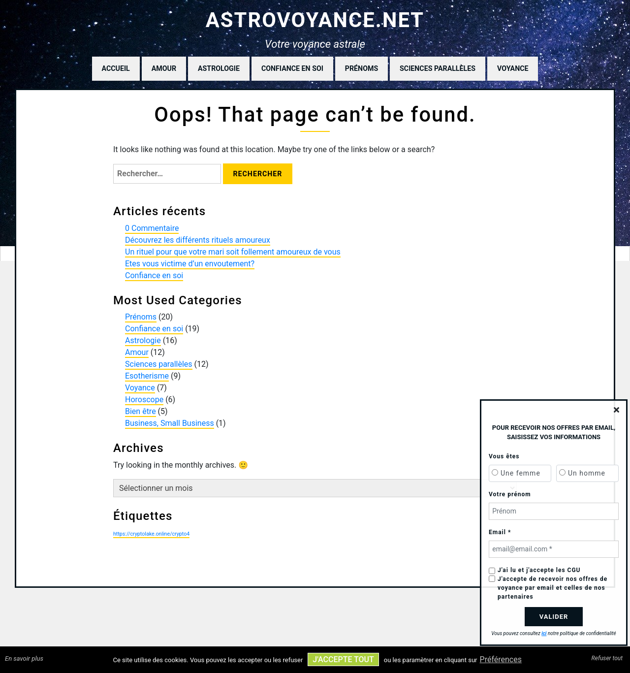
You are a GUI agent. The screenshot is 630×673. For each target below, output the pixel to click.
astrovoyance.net (315, 20)
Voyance (512, 68)
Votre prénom (510, 494)
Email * (500, 532)
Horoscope (144, 399)
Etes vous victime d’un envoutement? (189, 263)
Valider (553, 616)
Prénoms (361, 68)
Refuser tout (607, 658)
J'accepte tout (343, 659)
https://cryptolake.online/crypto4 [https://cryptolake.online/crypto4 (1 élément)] (151, 534)
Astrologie (219, 68)
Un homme (586, 473)
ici (543, 633)
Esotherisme (147, 376)
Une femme (520, 473)
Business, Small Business (169, 423)
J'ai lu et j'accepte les (539, 570)
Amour (164, 68)
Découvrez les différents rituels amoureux (197, 240)
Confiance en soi (292, 68)
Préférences (501, 659)
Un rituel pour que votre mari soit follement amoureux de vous (233, 251)
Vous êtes (504, 456)
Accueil (116, 68)
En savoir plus (24, 658)
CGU (574, 570)
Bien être (140, 411)
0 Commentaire (152, 228)
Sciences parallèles (437, 68)
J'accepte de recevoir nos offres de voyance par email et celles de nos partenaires (552, 588)
